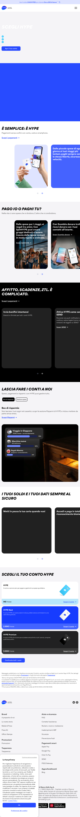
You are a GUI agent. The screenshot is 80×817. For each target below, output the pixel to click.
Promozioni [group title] (7, 740)
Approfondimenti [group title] (49, 769)
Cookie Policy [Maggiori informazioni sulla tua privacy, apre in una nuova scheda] (12, 801)
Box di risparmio (8, 399)
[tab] (8, 399)
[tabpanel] (40, 444)
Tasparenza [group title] (7, 748)
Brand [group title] (4, 714)
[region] (19, 785)
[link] (7, 8)
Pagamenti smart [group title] (49, 743)
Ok (19, 805)
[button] (75, 7)
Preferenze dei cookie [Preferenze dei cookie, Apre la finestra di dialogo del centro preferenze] (19, 811)
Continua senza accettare (29, 757)
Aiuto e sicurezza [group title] (49, 714)
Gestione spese (21, 399)
